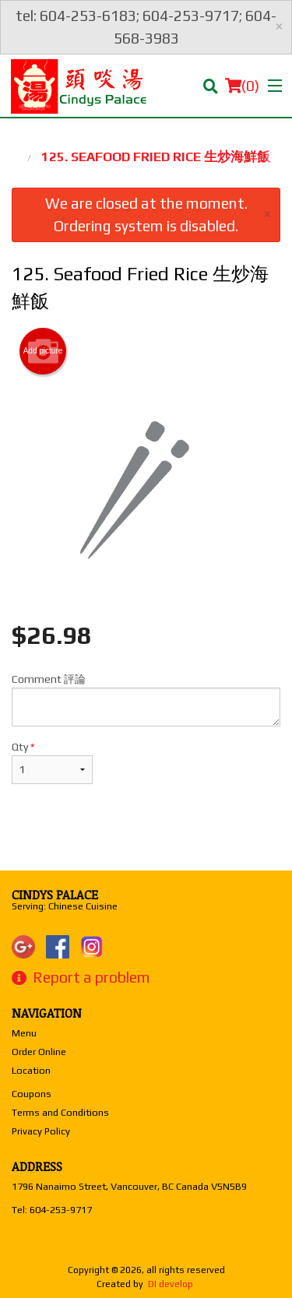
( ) (242, 85)
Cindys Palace (55, 894)
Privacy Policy (41, 1131)
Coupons (31, 1093)
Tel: (52, 1209)
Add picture (43, 351)
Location (31, 1070)
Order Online (39, 1051)
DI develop (170, 1284)
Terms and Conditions (60, 1112)
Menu (24, 1033)
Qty (52, 762)
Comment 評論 (146, 699)
